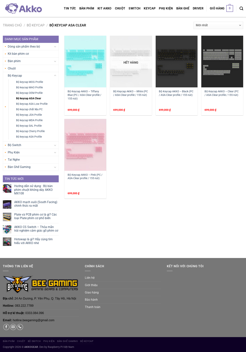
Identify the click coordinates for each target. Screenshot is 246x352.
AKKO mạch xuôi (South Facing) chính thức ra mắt (35, 203)
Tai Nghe (14, 159)
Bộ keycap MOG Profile (29, 82)
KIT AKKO (105, 8)
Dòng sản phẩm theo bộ (24, 46)
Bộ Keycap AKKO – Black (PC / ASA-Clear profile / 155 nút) (176, 93)
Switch (134, 8)
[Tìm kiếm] (241, 8)
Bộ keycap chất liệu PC (29, 109)
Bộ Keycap (36, 25)
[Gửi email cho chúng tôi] (13, 327)
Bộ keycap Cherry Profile (30, 131)
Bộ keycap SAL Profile (29, 125)
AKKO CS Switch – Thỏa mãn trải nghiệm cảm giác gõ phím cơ (36, 228)
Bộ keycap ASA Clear (28, 98)
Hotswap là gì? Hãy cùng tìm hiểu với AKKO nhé (33, 241)
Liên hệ (89, 278)
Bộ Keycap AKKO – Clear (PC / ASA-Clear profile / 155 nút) (222, 93)
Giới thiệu (91, 285)
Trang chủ (12, 25)
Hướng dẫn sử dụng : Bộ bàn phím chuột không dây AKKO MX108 (33, 189)
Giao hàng (92, 292)
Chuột (120, 8)
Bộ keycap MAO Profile (29, 87)
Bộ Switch (14, 145)
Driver (198, 8)
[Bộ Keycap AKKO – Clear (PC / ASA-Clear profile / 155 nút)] (222, 61)
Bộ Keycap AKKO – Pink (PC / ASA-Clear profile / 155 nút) (85, 176)
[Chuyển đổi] (55, 46)
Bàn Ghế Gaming (19, 167)
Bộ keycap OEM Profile (29, 93)
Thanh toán (92, 307)
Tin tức (70, 8)
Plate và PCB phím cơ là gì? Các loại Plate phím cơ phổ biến (35, 216)
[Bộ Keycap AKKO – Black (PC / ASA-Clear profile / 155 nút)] (177, 61)
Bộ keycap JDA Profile (29, 114)
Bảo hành (91, 299)
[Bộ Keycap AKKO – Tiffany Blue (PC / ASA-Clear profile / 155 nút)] (85, 61)
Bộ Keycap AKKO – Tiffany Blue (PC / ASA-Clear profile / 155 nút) (84, 95)
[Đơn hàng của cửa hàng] (218, 25)
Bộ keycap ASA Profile (29, 136)
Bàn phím (86, 8)
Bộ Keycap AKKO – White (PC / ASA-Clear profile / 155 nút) (130, 93)
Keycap (149, 8)
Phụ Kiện (166, 8)
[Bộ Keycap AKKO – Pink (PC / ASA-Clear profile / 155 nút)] (85, 145)
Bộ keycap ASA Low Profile (32, 104)
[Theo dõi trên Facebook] (6, 327)
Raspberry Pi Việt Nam (61, 347)
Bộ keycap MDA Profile (29, 120)
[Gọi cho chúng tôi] (20, 327)
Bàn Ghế (182, 8)
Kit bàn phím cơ (18, 53)
